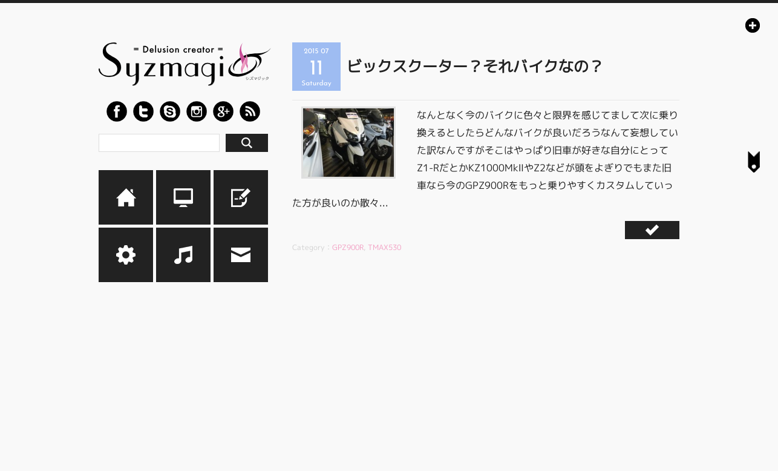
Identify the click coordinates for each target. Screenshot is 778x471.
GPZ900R (348, 247)
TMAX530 (384, 247)
